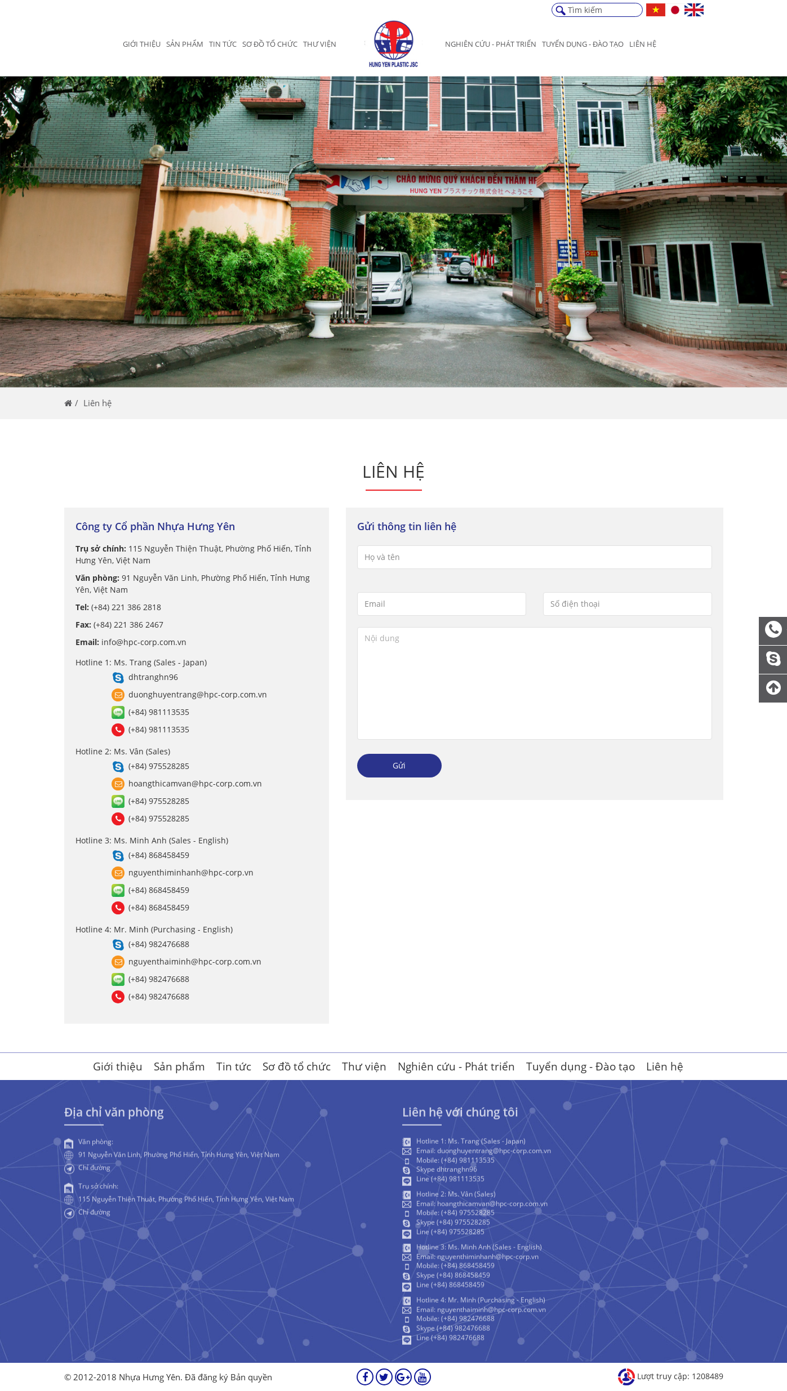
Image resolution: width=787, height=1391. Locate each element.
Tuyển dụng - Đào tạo (580, 1066)
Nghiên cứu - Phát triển (490, 44)
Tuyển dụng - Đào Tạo (583, 44)
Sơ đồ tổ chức (269, 44)
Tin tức (223, 44)
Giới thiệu (142, 44)
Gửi (399, 765)
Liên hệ (642, 44)
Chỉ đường (94, 1170)
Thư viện (319, 44)
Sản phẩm (184, 44)
